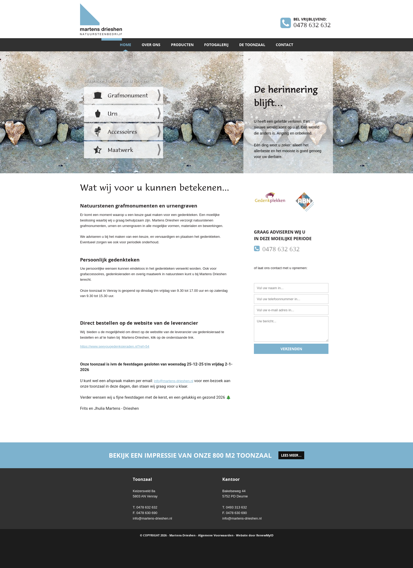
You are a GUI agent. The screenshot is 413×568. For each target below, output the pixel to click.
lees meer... (291, 455)
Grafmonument (128, 95)
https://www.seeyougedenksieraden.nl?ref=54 (114, 346)
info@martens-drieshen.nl (173, 381)
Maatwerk (120, 150)
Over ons (151, 44)
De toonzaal (252, 44)
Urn (112, 113)
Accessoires (122, 132)
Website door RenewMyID (254, 535)
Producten (182, 44)
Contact (284, 44)
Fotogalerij (216, 44)
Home (125, 44)
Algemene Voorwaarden (215, 535)
